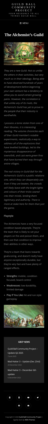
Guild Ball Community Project (24, 7)
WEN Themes (30, 420)
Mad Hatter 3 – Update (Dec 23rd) (24, 361)
